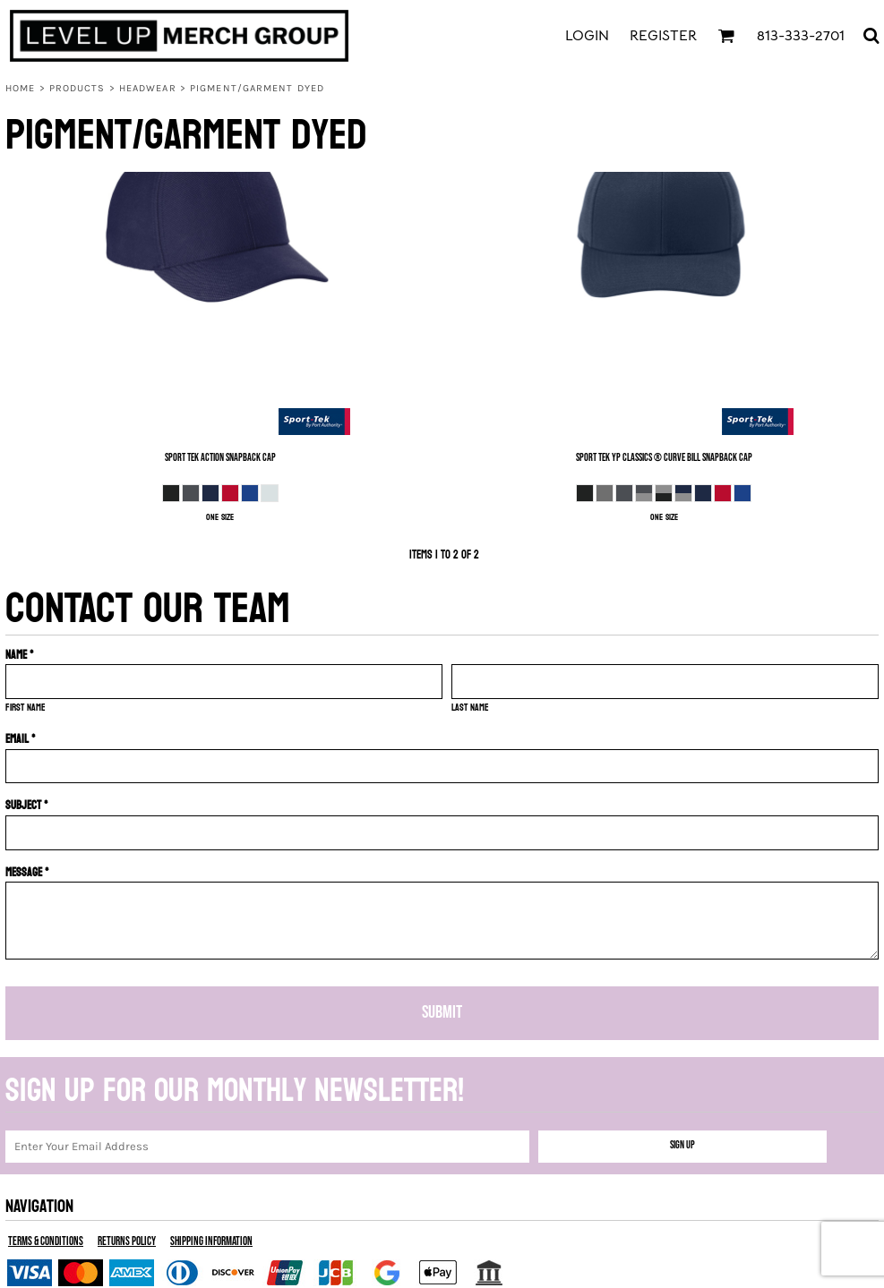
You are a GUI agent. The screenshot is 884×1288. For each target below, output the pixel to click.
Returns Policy (127, 1241)
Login (587, 36)
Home (20, 88)
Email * (20, 739)
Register (663, 36)
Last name (470, 707)
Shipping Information (211, 1241)
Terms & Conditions (45, 1241)
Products (77, 88)
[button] (725, 35)
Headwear (147, 88)
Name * (19, 654)
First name (25, 707)
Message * (27, 872)
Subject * (26, 805)
